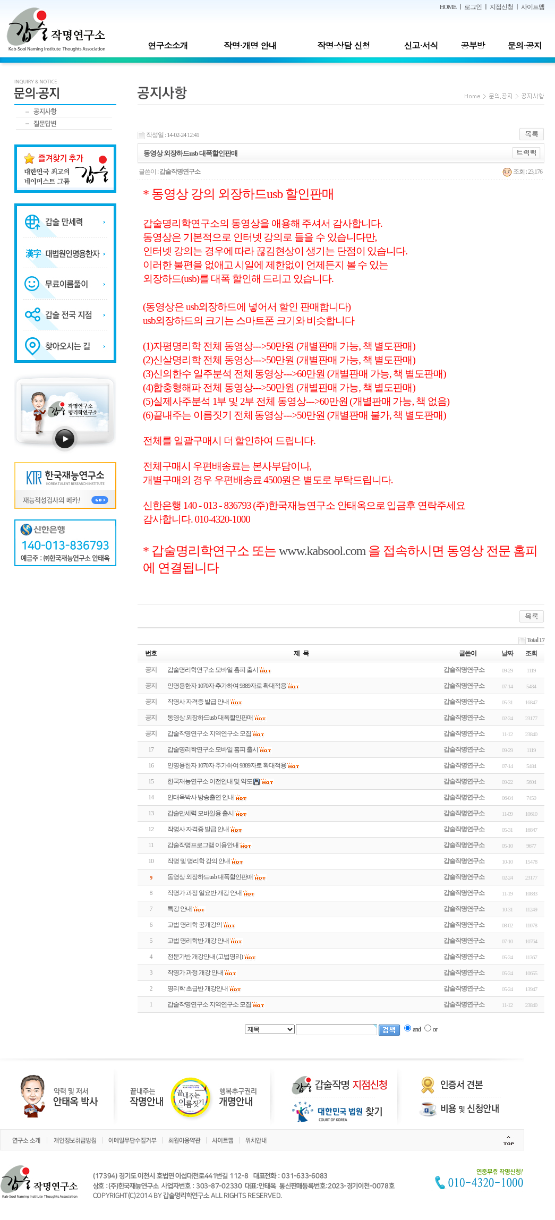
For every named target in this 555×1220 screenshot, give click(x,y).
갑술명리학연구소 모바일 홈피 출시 (212, 749)
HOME (448, 7)
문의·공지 (524, 45)
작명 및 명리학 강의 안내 (198, 861)
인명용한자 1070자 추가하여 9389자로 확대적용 (226, 765)
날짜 (507, 653)
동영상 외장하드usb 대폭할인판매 (210, 877)
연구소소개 (167, 45)
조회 (531, 653)
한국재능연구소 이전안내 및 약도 (209, 781)
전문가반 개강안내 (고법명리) (205, 956)
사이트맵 (532, 7)
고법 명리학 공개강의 (194, 924)
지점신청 (501, 7)
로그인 (473, 7)
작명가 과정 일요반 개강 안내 (204, 893)
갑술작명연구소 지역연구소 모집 (209, 1004)
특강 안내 (179, 908)
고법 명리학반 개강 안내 (198, 940)
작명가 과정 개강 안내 (195, 972)
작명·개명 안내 (250, 45)
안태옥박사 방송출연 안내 (200, 797)
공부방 (473, 45)
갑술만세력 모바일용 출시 (200, 813)
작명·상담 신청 (344, 45)
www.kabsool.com (322, 551)
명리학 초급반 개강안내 (197, 988)
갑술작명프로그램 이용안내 (202, 845)
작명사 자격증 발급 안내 (198, 829)
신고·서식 (421, 45)
